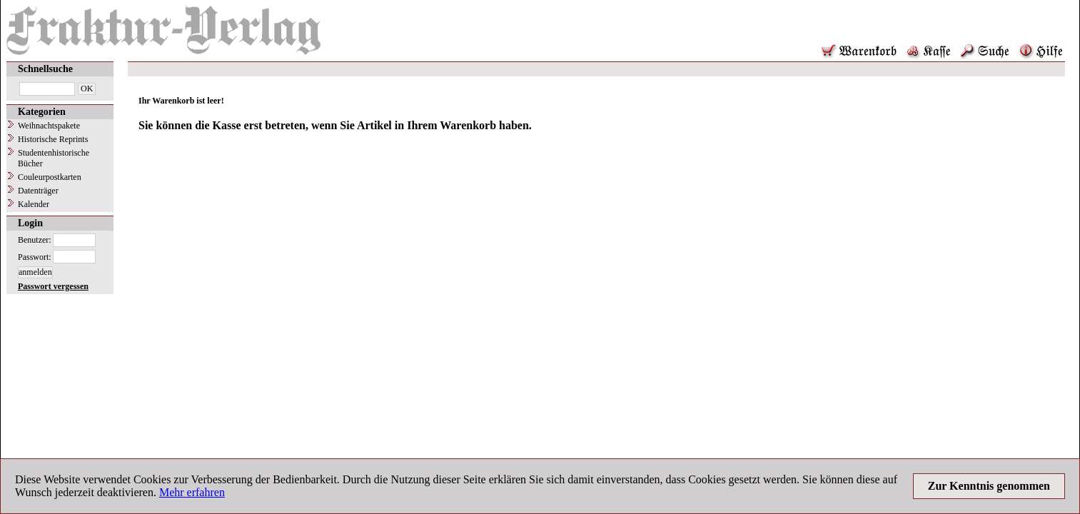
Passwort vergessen (53, 286)
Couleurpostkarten (49, 177)
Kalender (33, 204)
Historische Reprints (53, 139)
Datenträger (38, 191)
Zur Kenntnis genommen (989, 486)
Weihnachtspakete (49, 126)
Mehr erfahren (192, 492)
